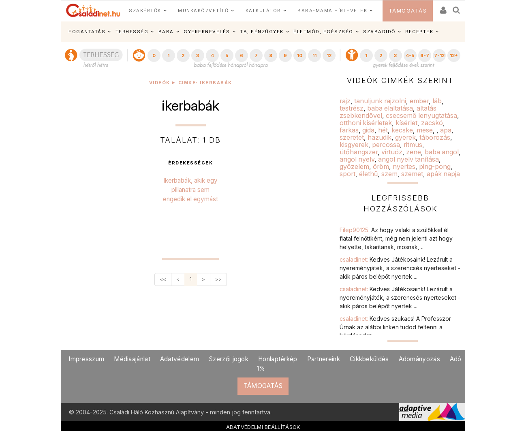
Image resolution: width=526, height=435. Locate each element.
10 (299, 55)
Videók (159, 82)
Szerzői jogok (228, 359)
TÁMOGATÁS (408, 11)
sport (347, 174)
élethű (368, 174)
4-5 (410, 55)
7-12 (439, 55)
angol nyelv (357, 159)
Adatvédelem (179, 359)
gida (368, 130)
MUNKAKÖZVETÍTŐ (203, 10)
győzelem (354, 166)
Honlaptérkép (277, 359)
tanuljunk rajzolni (380, 101)
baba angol (442, 152)
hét (383, 130)
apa (445, 130)
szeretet (352, 137)
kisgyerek (354, 145)
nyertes (404, 166)
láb (437, 101)
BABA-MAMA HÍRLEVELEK (332, 10)
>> (218, 279)
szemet (412, 174)
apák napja (443, 174)
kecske (402, 130)
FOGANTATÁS (86, 31)
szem (389, 174)
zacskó (432, 123)
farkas (349, 130)
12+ (454, 55)
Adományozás (419, 359)
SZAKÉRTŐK (145, 10)
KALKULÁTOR (263, 10)
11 (314, 55)
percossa (386, 145)
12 (329, 55)
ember (419, 101)
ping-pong (435, 166)
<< (163, 279)
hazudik (379, 137)
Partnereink (323, 359)
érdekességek (190, 163)
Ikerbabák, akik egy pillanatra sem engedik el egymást (190, 190)
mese (425, 130)
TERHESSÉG (132, 31)
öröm (381, 166)
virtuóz (391, 152)
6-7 (424, 55)
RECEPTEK (419, 31)
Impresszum (86, 359)
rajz (345, 101)
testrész (351, 108)
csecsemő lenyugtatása (421, 115)
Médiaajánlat (132, 359)
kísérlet (406, 123)
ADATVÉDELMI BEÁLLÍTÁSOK (263, 427)
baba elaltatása (390, 108)
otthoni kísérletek (366, 123)
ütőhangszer (359, 152)
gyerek (405, 137)
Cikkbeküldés (369, 359)
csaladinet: (400, 268)
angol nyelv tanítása (408, 159)
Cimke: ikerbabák (205, 82)
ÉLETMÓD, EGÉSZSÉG (323, 31)
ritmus (413, 145)
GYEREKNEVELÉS (207, 31)
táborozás (434, 137)
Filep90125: (396, 238)
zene (413, 152)
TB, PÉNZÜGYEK (262, 31)
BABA (166, 31)
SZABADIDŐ (379, 31)
